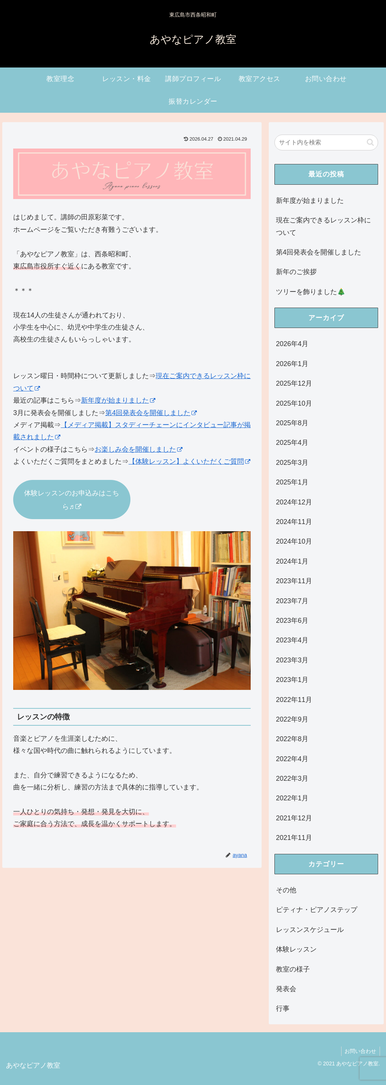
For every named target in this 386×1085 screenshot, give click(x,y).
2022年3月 (292, 778)
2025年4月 (292, 442)
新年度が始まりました (118, 400)
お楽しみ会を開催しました (138, 449)
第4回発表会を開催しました (151, 413)
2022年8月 (292, 739)
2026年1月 (292, 364)
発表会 (286, 989)
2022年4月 (292, 759)
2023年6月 (292, 620)
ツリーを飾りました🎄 (310, 292)
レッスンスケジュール (310, 929)
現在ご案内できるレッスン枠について (323, 226)
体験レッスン (296, 949)
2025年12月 (294, 383)
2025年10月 (294, 403)
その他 (286, 890)
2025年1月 (292, 482)
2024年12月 (294, 502)
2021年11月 (294, 837)
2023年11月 (294, 581)
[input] (326, 142)
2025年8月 (292, 423)
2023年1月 (292, 679)
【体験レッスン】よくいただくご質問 (189, 461)
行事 (283, 1008)
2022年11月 (294, 699)
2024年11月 (294, 522)
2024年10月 (294, 541)
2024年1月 (292, 561)
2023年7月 (292, 601)
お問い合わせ (360, 1051)
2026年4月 (292, 344)
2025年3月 (292, 462)
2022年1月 (292, 798)
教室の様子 (293, 969)
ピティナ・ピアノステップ (316, 909)
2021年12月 (294, 818)
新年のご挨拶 (296, 272)
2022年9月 (292, 719)
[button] (370, 142)
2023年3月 (292, 660)
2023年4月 (292, 640)
